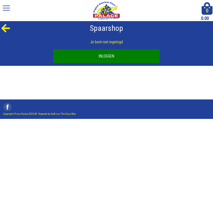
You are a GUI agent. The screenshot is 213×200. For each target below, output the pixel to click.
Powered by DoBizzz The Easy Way (57, 113)
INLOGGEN (106, 56)
